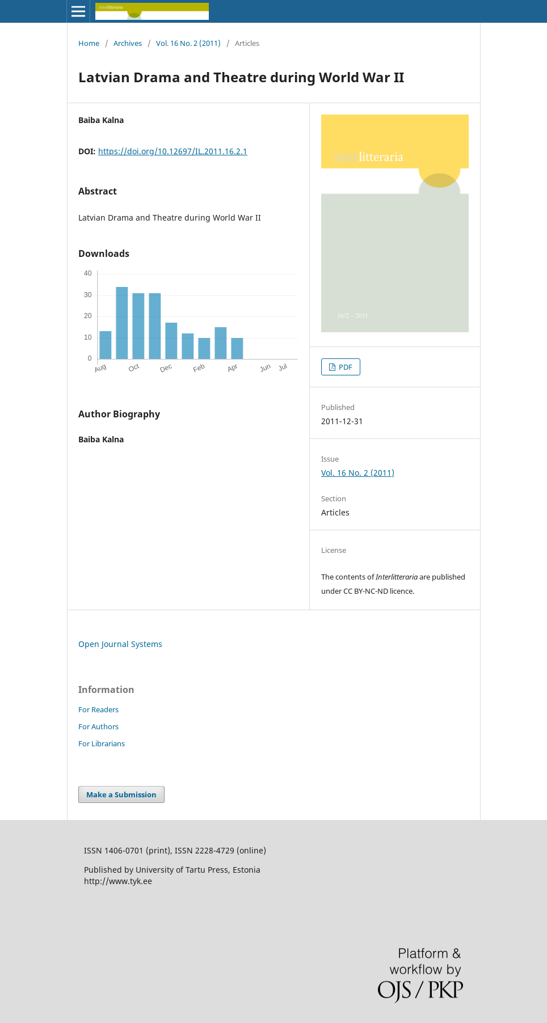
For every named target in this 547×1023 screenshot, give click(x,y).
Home (88, 43)
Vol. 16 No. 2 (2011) (188, 43)
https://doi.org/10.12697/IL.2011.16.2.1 (172, 151)
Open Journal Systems (120, 644)
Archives (127, 43)
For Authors (98, 726)
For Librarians (101, 743)
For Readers (98, 709)
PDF (344, 367)
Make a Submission (121, 794)
